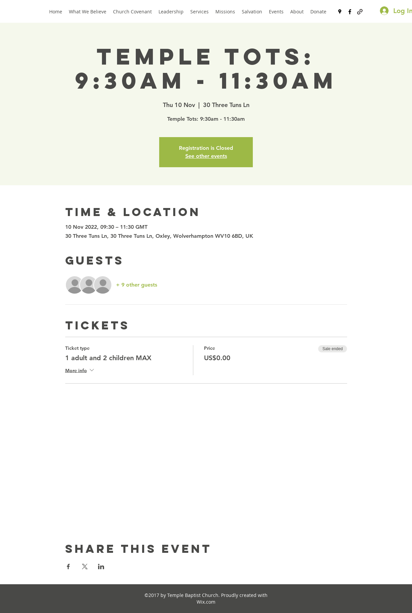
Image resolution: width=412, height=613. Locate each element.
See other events (206, 156)
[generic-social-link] (359, 11)
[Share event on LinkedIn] (101, 566)
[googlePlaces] (339, 11)
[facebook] (349, 11)
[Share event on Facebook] (68, 566)
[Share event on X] (85, 566)
